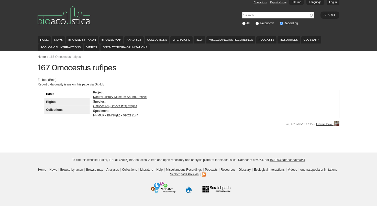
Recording (291, 23)
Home (44, 39)
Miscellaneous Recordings (231, 39)
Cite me (296, 2)
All (248, 23)
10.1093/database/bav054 (287, 160)
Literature (181, 39)
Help (199, 39)
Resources (289, 39)
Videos (91, 47)
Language (315, 2)
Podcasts (266, 39)
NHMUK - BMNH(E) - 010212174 (115, 115)
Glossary (311, 39)
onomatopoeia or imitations (125, 47)
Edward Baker (325, 124)
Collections (157, 39)
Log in (333, 2)
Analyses (134, 39)
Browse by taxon (82, 39)
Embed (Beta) (47, 80)
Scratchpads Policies (184, 174)
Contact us (260, 2)
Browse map (111, 39)
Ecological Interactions (60, 47)
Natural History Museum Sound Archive (120, 97)
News (58, 39)
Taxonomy (267, 23)
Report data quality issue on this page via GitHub (71, 84)
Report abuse (278, 2)
